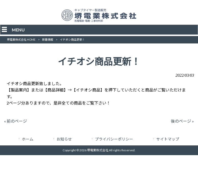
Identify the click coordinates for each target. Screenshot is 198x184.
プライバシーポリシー (114, 139)
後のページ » (182, 121)
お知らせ (64, 139)
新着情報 (47, 39)
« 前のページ (15, 121)
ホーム (27, 139)
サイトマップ (167, 139)
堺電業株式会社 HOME (21, 39)
